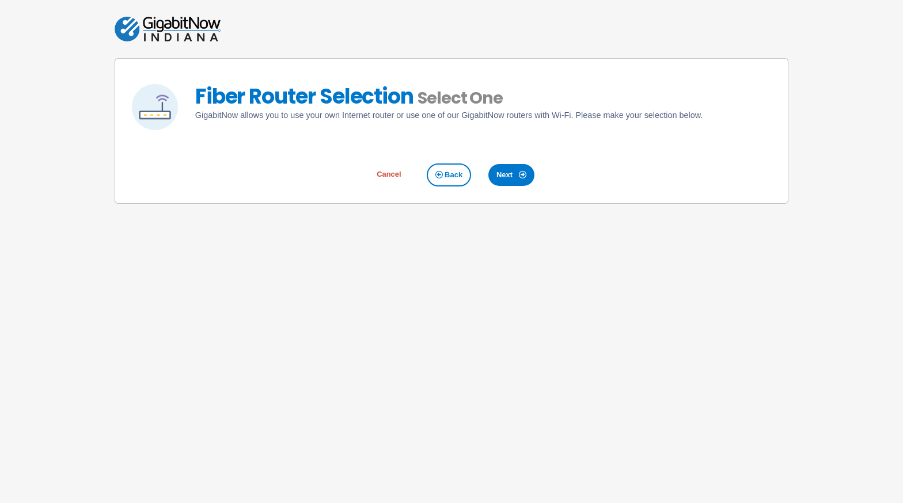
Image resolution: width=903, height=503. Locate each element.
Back (449, 174)
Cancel (389, 174)
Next (511, 174)
